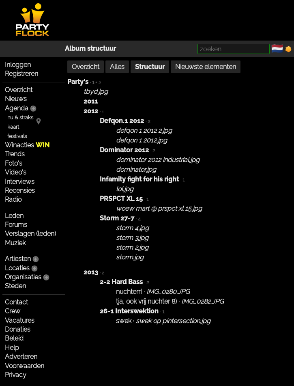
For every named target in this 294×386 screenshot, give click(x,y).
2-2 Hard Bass (121, 282)
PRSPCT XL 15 (121, 199)
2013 (91, 272)
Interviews (19, 181)
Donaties (17, 329)
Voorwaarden (24, 366)
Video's (15, 172)
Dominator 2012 (124, 150)
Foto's (13, 163)
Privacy (15, 375)
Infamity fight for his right (139, 179)
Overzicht (18, 90)
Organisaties (23, 277)
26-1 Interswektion (129, 311)
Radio (13, 199)
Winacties (27, 145)
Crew (12, 311)
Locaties (17, 268)
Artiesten (18, 259)
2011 (91, 101)
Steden (15, 286)
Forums (16, 225)
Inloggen (18, 65)
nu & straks (20, 117)
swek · (163, 321)
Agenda (16, 108)
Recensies (20, 190)
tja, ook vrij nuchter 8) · (169, 301)
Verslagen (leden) (30, 233)
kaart (13, 127)
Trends (15, 154)
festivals (17, 136)
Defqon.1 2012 (122, 121)
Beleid (14, 338)
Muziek (15, 243)
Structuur (150, 67)
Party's (77, 82)
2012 (91, 111)
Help (12, 347)
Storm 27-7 (117, 218)
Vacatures (19, 320)
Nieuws (16, 99)
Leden (14, 216)
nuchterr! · (152, 291)
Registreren (21, 74)
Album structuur (90, 48)
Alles (117, 67)
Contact (16, 302)
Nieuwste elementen (205, 67)
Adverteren (21, 356)
